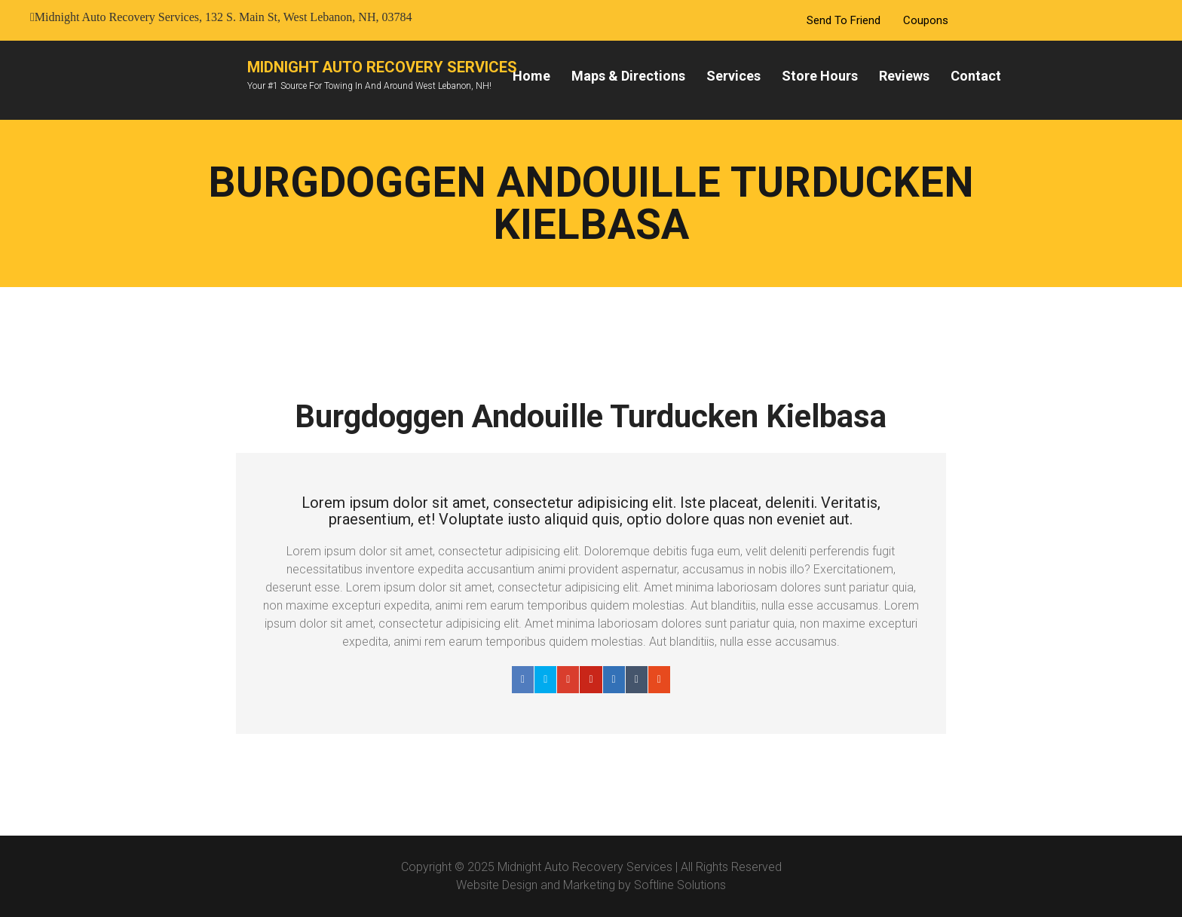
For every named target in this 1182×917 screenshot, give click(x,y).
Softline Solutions (680, 885)
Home (531, 76)
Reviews (904, 76)
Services (733, 76)
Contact (976, 76)
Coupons (925, 20)
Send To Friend (843, 20)
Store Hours (820, 76)
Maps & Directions (628, 76)
